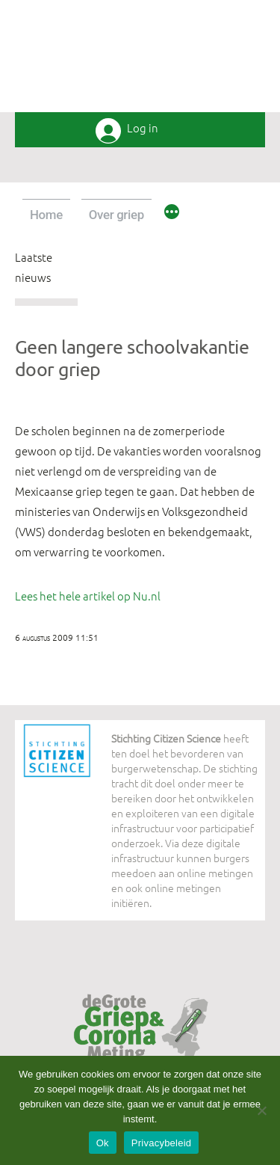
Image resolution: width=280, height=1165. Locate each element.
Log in (142, 128)
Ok (102, 1143)
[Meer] (172, 214)
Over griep (116, 214)
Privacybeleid (161, 1143)
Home (46, 214)
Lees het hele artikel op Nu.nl (88, 595)
